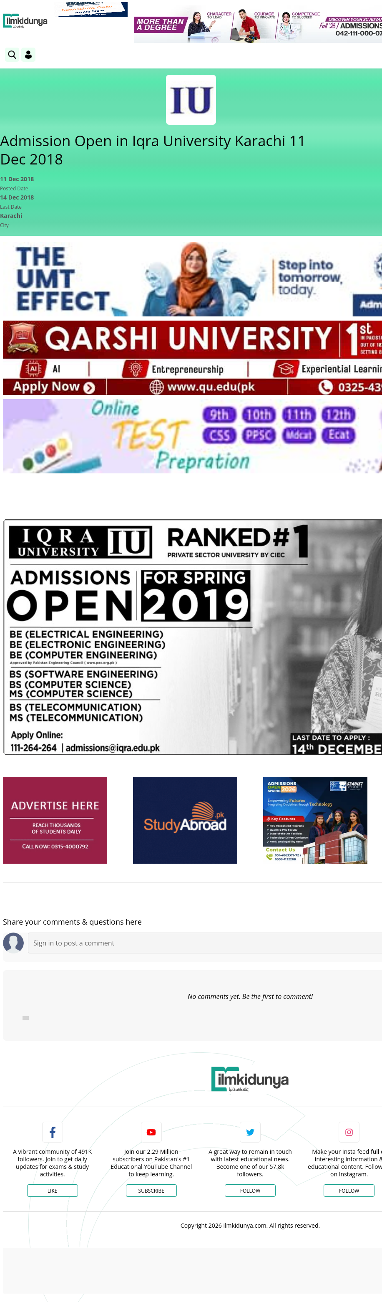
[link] (91, 9)
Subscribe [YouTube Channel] (151, 1190)
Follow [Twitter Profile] (250, 1190)
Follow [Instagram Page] (349, 1190)
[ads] (55, 820)
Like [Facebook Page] (53, 1190)
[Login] (28, 55)
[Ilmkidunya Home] (25, 21)
